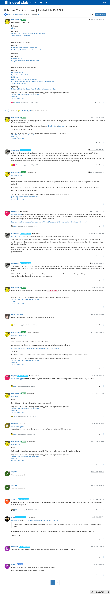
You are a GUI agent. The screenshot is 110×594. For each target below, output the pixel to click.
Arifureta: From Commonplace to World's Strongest (28, 33)
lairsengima (14, 546)
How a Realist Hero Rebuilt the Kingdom (24, 79)
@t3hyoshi (30, 393)
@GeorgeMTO (36, 233)
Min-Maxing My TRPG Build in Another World (26, 50)
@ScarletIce (31, 517)
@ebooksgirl (31, 441)
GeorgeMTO (15, 211)
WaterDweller (15, 150)
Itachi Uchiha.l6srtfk (17, 314)
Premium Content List (17, 98)
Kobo (55, 126)
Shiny (13, 517)
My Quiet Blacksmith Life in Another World (25, 61)
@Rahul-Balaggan (17, 379)
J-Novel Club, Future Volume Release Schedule (25, 94)
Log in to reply (100, 15)
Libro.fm (50, 126)
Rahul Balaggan (16, 19)
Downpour (61, 126)
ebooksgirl (14, 423)
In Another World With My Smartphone (24, 48)
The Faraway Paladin (18, 83)
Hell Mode (14, 77)
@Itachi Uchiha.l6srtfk (33, 332)
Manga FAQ (14, 96)
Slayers (13, 28)
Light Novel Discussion (15, 14)
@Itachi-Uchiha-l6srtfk (18, 335)
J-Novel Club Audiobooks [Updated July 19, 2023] (41, 520)
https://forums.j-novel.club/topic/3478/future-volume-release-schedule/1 (35, 348)
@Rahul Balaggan (34, 375)
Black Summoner (17, 73)
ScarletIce (14, 499)
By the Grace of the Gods (19, 75)
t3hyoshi (14, 375)
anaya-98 (14, 472)
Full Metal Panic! (16, 58)
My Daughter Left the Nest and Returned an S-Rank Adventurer (32, 81)
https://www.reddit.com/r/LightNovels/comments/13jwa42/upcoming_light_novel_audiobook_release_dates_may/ (49, 222)
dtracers (13, 564)
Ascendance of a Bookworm (20, 36)
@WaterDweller (31, 172)
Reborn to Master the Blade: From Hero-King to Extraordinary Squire (34, 89)
